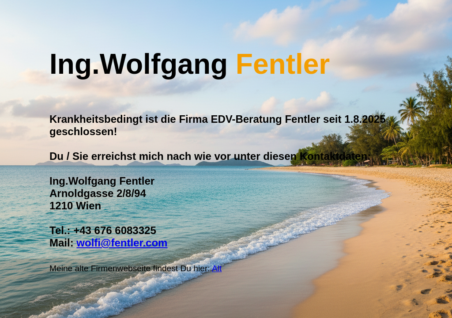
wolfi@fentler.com (121, 243)
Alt (217, 268)
